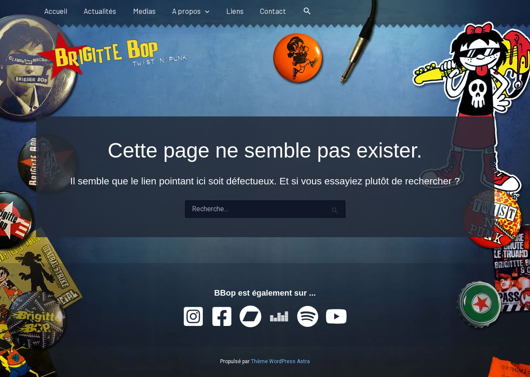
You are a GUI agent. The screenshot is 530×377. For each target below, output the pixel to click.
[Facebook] (222, 316)
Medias (139, 10)
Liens (226, 10)
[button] (198, 11)
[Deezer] (279, 316)
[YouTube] (336, 316)
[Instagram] (193, 316)
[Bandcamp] (250, 316)
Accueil (54, 10)
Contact (263, 10)
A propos (184, 11)
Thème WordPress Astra (280, 361)
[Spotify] (308, 316)
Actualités (97, 10)
